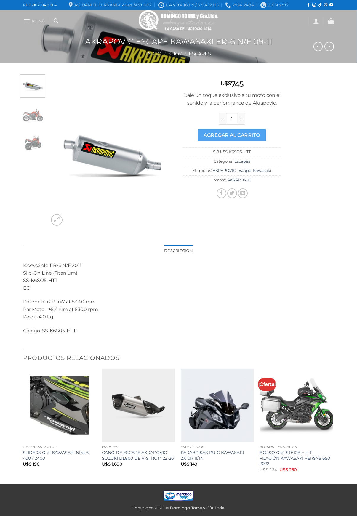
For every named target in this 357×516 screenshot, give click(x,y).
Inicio (153, 54)
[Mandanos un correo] (325, 5)
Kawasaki (262, 170)
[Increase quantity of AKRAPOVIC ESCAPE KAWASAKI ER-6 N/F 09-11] (241, 119)
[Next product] (318, 46)
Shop (175, 54)
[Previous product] (329, 46)
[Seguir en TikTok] (320, 5)
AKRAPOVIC (224, 170)
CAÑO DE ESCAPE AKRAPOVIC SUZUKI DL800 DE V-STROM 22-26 (138, 455)
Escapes (200, 54)
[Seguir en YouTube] (331, 5)
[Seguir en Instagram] (314, 5)
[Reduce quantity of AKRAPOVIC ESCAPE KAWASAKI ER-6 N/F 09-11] (222, 119)
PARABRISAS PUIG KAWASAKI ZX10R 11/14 (212, 455)
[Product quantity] (232, 119)
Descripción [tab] (178, 251)
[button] (34, 21)
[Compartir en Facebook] (221, 193)
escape (244, 170)
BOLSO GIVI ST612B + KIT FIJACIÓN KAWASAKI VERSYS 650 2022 (295, 458)
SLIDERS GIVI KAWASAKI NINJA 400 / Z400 (56, 455)
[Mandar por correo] (243, 193)
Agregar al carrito (232, 135)
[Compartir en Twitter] (232, 193)
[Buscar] (56, 20)
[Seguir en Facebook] (308, 5)
